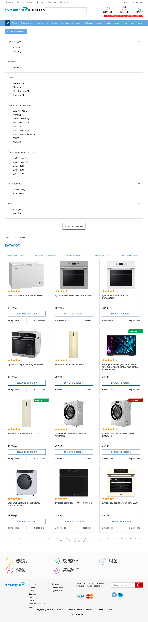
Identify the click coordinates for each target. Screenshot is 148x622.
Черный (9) (18, 87)
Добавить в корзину (27, 314)
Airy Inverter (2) (20, 110)
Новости (9, 2)
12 (54, 539)
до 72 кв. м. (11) (20, 173)
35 (75, 541)
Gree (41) (17, 47)
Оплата (30, 2)
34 (70, 541)
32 (61, 541)
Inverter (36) (19, 189)
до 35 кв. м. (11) (20, 165)
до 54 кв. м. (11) (20, 169)
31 (140, 539)
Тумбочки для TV (59, 590)
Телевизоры (27, 23)
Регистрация (136, 2)
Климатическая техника (17, 255)
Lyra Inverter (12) (21, 122)
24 (108, 539)
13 (58, 539)
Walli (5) (17, 142)
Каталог (55, 584)
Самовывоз (52, 2)
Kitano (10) (18, 51)
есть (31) (17, 209)
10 (44, 539)
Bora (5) (17, 67)
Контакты (64, 2)
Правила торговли (37, 603)
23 (103, 539)
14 (63, 539)
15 (67, 539)
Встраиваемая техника (131, 255)
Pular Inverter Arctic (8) (24, 134)
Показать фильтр (15, 32)
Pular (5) (17, 126)
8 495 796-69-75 (36, 9)
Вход (126, 2)
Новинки (20, 2)
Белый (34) (18, 83)
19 (85, 539)
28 (126, 539)
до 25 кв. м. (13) (20, 162)
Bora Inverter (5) (21, 118)
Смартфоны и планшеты (46, 255)
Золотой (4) (18, 95)
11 (49, 539)
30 (135, 539)
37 (84, 541)
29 (131, 539)
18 (81, 539)
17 (76, 539)
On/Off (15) (18, 193)
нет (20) (17, 213)
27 (122, 539)
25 (113, 539)
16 (72, 539)
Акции (15, 23)
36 (79, 541)
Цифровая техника (74, 255)
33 (66, 541)
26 (117, 539)
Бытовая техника (102, 255)
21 (94, 539)
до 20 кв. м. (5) (20, 158)
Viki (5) (16, 138)
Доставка (41, 2)
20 (90, 539)
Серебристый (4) (21, 91)
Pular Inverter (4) (21, 130)
